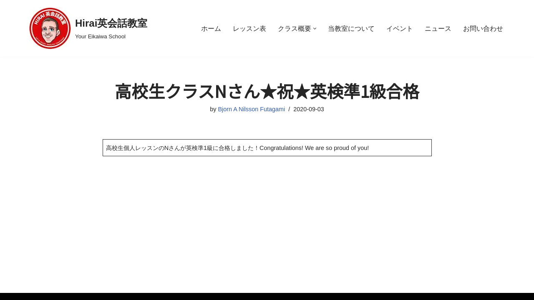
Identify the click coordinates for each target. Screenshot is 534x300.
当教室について (351, 28)
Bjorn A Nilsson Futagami (251, 109)
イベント (399, 28)
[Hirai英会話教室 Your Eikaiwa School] (88, 28)
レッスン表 (249, 28)
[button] (314, 28)
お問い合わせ (483, 28)
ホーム (211, 28)
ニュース (438, 28)
